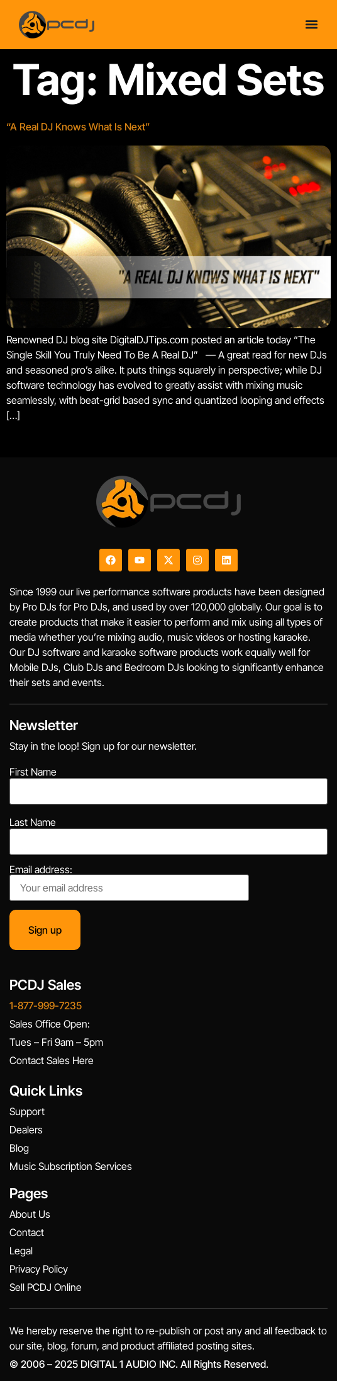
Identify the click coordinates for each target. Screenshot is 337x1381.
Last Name (32, 822)
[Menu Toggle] (311, 24)
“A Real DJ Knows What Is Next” (78, 126)
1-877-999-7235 (45, 1005)
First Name (33, 772)
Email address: (129, 882)
